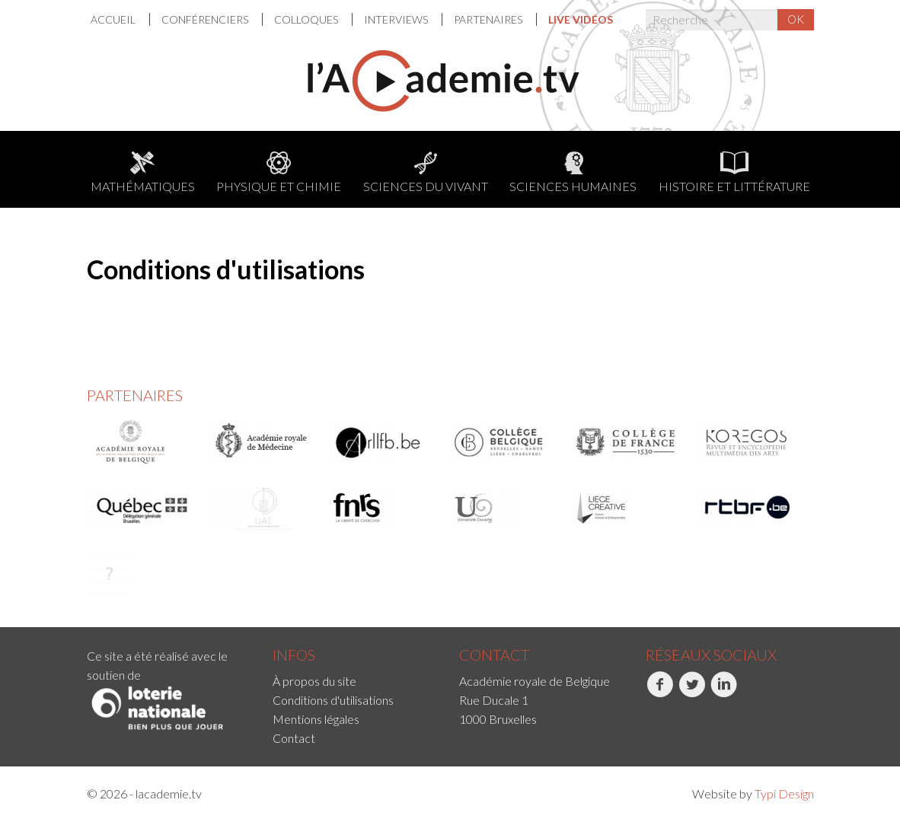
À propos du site (314, 681)
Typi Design (784, 793)
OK (795, 19)
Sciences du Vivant (425, 172)
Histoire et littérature (734, 172)
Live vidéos (580, 19)
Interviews (397, 19)
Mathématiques (143, 172)
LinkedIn (724, 692)
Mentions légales (316, 719)
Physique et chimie (278, 172)
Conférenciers (206, 19)
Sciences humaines (573, 172)
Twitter (692, 692)
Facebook (660, 692)
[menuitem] (120, 19)
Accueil (114, 19)
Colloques (307, 19)
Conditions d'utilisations (333, 700)
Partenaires (489, 19)
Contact (294, 738)
